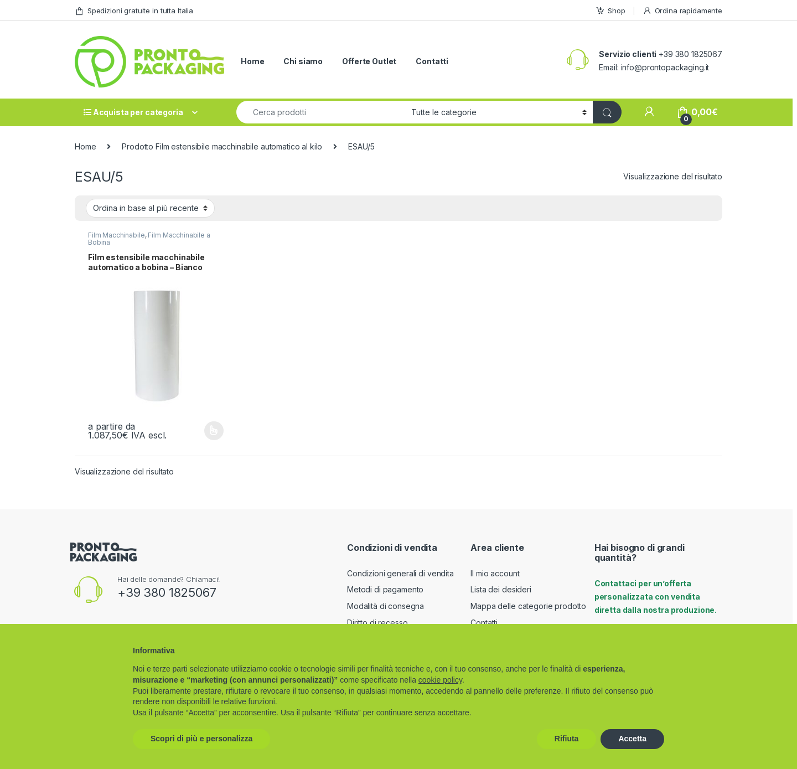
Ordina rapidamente (682, 11)
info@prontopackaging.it (665, 67)
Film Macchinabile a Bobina (149, 238)
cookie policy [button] (440, 679)
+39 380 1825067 (166, 592)
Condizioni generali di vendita (400, 573)
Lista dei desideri (500, 589)
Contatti (432, 61)
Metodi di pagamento (385, 589)
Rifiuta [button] (567, 738)
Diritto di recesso (377, 622)
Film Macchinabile (116, 235)
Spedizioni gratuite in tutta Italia (134, 11)
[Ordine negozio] (150, 208)
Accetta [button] (632, 738)
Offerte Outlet (369, 61)
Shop (610, 11)
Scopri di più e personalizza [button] (201, 738)
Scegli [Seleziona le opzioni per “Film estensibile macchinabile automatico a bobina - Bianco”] (214, 430)
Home (252, 61)
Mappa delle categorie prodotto (528, 606)
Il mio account (494, 573)
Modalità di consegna (385, 606)
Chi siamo (303, 61)
